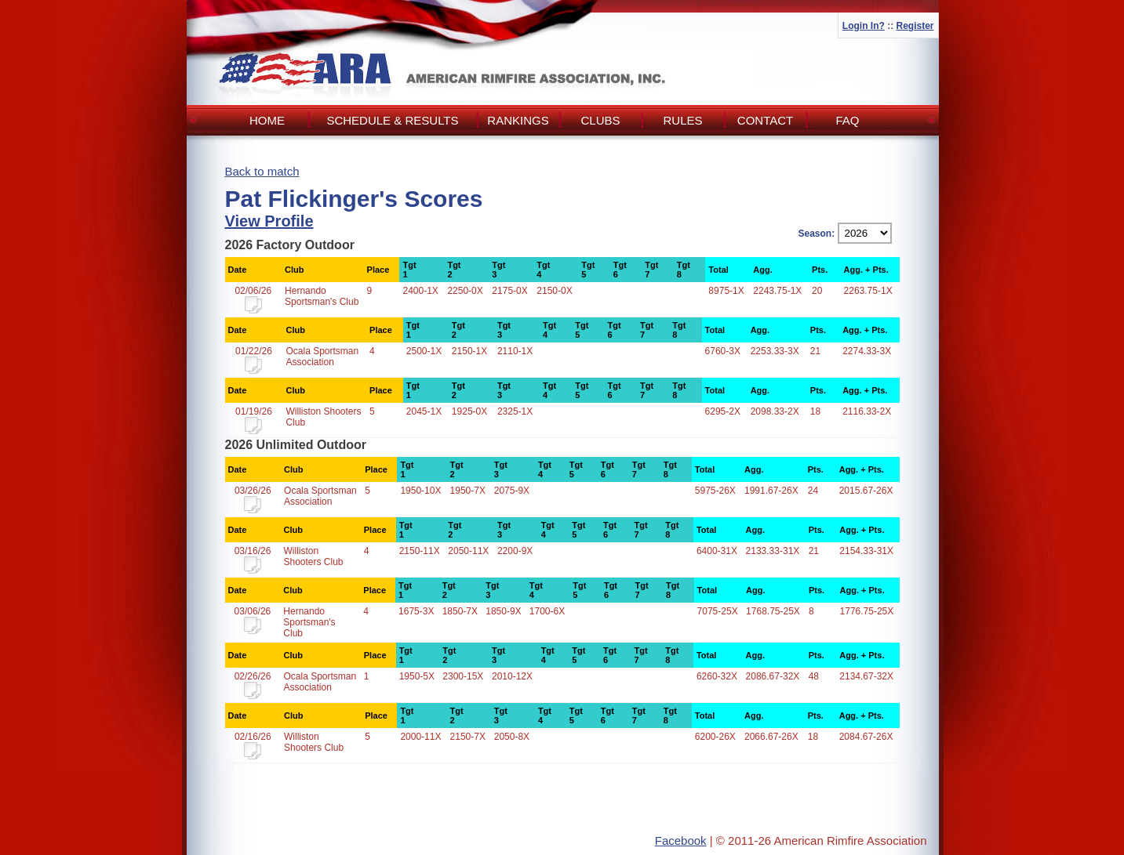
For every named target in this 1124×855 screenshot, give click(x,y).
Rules (682, 120)
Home (267, 120)
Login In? (863, 25)
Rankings (517, 120)
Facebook (681, 840)
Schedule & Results (392, 120)
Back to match (262, 171)
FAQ (847, 120)
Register (914, 25)
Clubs (600, 120)
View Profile (269, 221)
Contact (765, 120)
